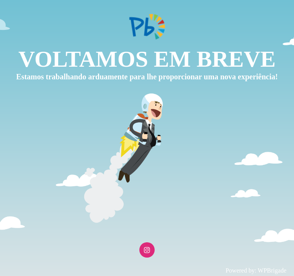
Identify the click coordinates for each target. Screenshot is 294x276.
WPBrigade (272, 270)
